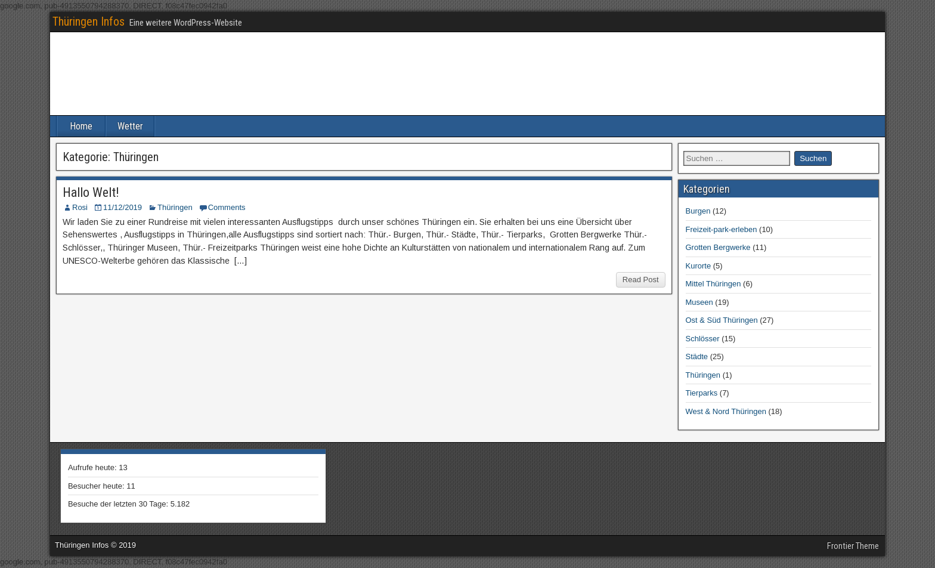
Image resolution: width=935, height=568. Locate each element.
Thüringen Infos (88, 21)
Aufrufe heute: (93, 467)
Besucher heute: (97, 485)
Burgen (698, 210)
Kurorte (698, 265)
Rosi (80, 207)
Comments (227, 207)
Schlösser (703, 338)
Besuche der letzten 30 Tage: (119, 503)
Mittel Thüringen (713, 283)
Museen (699, 302)
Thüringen (175, 207)
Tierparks (702, 392)
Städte (697, 356)
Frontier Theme (853, 546)
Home (81, 126)
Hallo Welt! (91, 192)
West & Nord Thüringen (726, 411)
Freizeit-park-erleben (721, 229)
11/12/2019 (122, 207)
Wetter (130, 126)
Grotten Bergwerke (718, 247)
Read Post (641, 279)
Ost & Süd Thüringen (722, 320)
